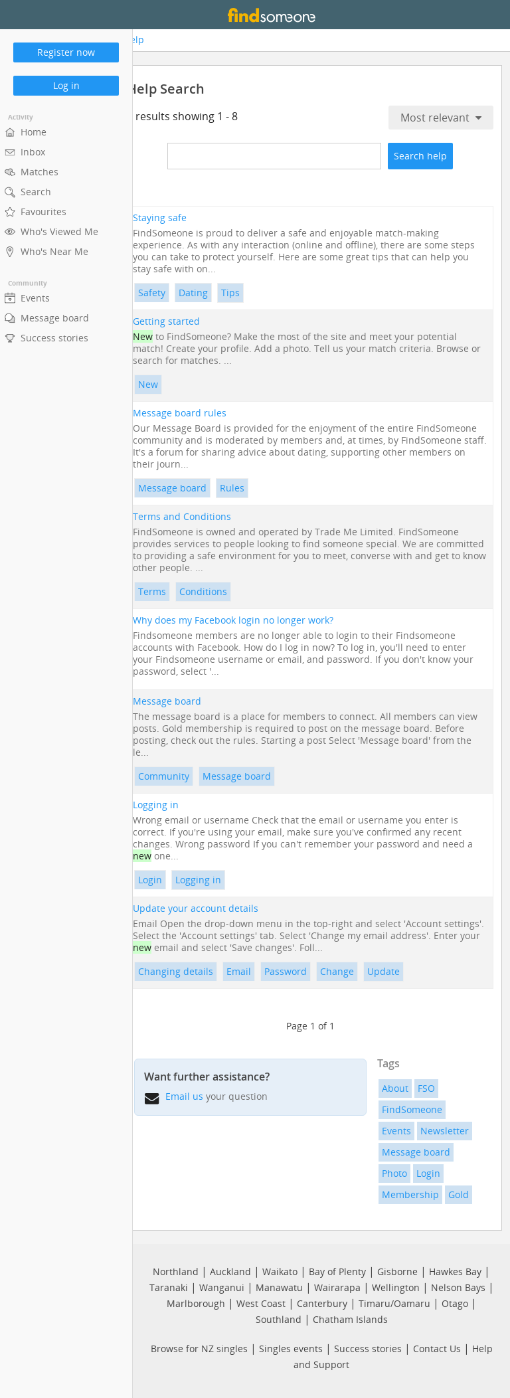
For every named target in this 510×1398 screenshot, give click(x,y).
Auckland (230, 1270)
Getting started (187, 321)
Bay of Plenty (337, 1270)
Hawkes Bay (455, 1270)
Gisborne (397, 1270)
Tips (251, 292)
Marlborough (196, 1302)
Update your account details (217, 908)
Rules (253, 487)
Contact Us (437, 1347)
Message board (193, 487)
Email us (205, 1095)
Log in (66, 85)
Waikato (280, 1270)
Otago (455, 1302)
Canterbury (322, 1302)
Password (307, 970)
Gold (466, 1193)
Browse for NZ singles (199, 1347)
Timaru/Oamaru (394, 1302)
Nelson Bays (458, 1286)
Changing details (196, 970)
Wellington (396, 1286)
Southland (278, 1318)
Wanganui (221, 1286)
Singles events (291, 1347)
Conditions (224, 590)
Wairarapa (337, 1286)
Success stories (368, 1347)
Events (403, 1130)
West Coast (261, 1302)
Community (185, 775)
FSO (433, 1087)
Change (358, 970)
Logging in (177, 804)
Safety (173, 292)
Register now (66, 52)
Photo (401, 1172)
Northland (176, 1270)
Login (171, 879)
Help (152, 39)
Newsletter (452, 1130)
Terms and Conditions (203, 516)
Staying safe (181, 217)
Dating (214, 292)
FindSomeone (419, 1108)
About (402, 1087)
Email (260, 970)
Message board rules (201, 412)
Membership (417, 1193)
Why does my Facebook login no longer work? (254, 620)
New (169, 383)
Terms (173, 590)
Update (404, 970)
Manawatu (279, 1286)
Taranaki (168, 1286)
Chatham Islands (350, 1318)
